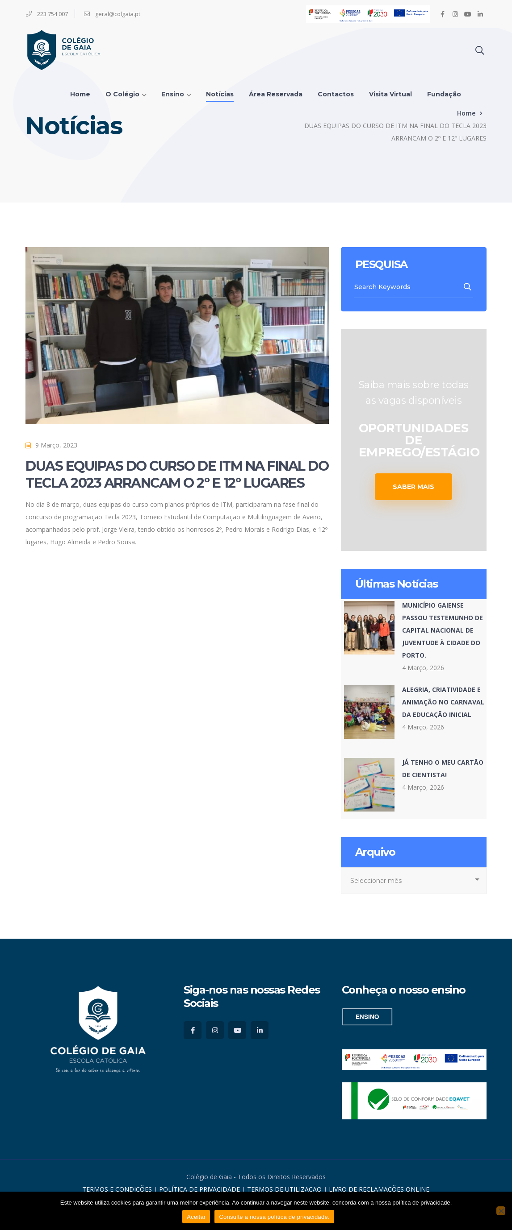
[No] (500, 1210)
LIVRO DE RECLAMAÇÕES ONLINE (379, 1189)
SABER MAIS (413, 487)
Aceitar (196, 1216)
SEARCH (468, 287)
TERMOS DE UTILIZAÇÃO (284, 1189)
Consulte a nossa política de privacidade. (274, 1216)
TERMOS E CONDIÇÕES (117, 1189)
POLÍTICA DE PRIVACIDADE (200, 1189)
